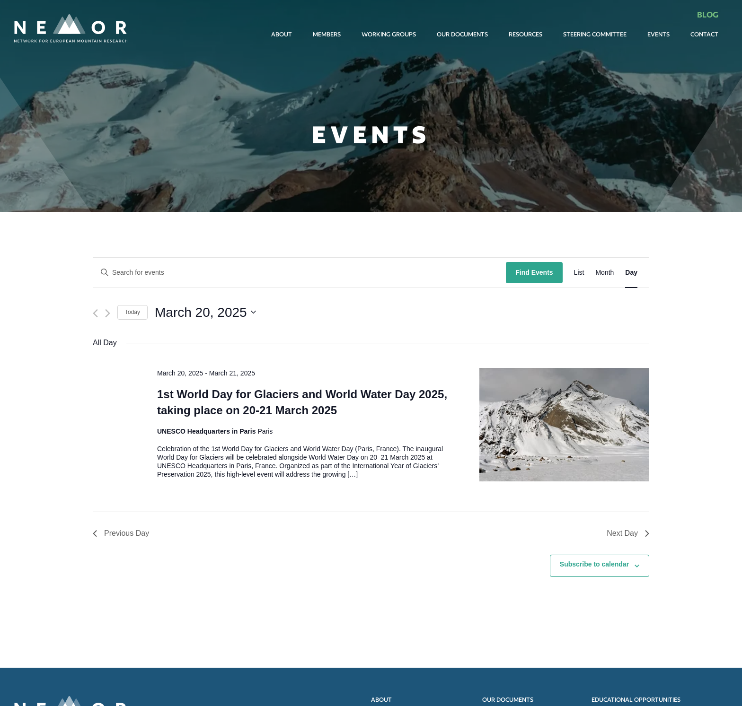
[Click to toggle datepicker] (205, 312)
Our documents (462, 34)
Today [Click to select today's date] (132, 312)
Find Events (534, 272)
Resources (525, 34)
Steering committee (595, 34)
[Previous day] (95, 313)
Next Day (628, 533)
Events (658, 34)
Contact (704, 34)
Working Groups (389, 34)
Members (327, 34)
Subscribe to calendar (594, 564)
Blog (707, 14)
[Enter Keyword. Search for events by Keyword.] (299, 273)
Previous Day (121, 533)
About (281, 34)
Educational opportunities (636, 699)
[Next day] (107, 313)
